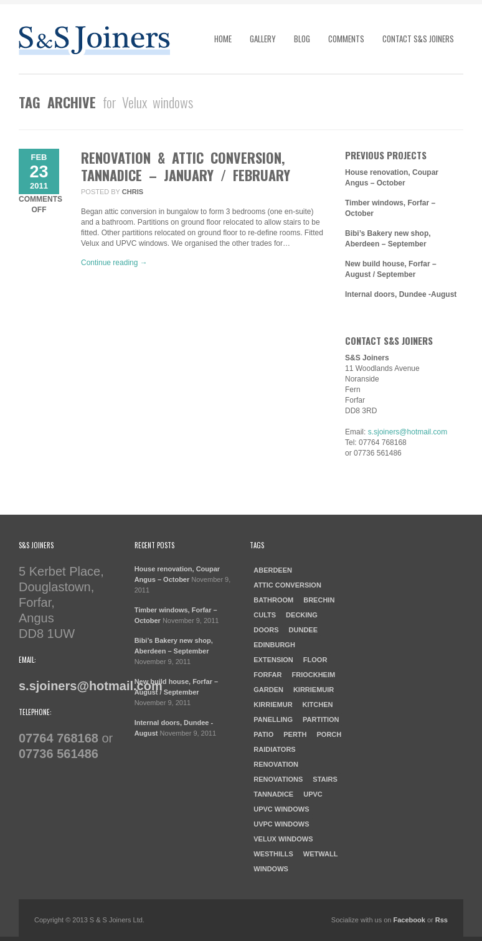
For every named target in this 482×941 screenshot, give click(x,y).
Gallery (263, 38)
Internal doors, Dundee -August (400, 294)
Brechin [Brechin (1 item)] (318, 600)
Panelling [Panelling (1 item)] (273, 719)
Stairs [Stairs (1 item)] (325, 779)
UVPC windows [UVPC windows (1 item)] (281, 824)
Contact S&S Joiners (418, 38)
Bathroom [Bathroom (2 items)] (273, 600)
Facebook (409, 920)
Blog (302, 38)
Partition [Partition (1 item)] (321, 719)
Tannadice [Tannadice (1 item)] (273, 794)
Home (223, 38)
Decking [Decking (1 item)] (302, 615)
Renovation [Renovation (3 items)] (275, 764)
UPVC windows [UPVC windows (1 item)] (281, 809)
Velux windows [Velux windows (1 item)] (283, 839)
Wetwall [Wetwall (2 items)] (320, 854)
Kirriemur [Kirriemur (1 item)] (272, 704)
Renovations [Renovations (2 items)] (278, 779)
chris (132, 191)
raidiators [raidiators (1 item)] (274, 749)
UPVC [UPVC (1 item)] (313, 794)
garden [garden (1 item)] (268, 689)
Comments (346, 38)
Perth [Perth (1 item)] (294, 734)
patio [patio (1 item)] (263, 734)
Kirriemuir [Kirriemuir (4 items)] (313, 689)
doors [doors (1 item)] (265, 630)
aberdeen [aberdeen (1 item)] (272, 570)
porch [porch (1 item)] (329, 734)
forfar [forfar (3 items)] (267, 674)
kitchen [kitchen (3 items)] (318, 704)
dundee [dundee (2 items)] (303, 630)
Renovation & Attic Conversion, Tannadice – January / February (185, 166)
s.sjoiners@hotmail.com (408, 432)
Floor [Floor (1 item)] (315, 659)
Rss (441, 920)
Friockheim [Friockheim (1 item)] (313, 674)
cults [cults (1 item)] (264, 615)
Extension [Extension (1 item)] (273, 659)
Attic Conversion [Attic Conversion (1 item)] (287, 585)
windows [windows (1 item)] (270, 869)
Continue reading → (114, 262)
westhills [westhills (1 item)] (273, 854)
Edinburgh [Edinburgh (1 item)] (274, 644)
